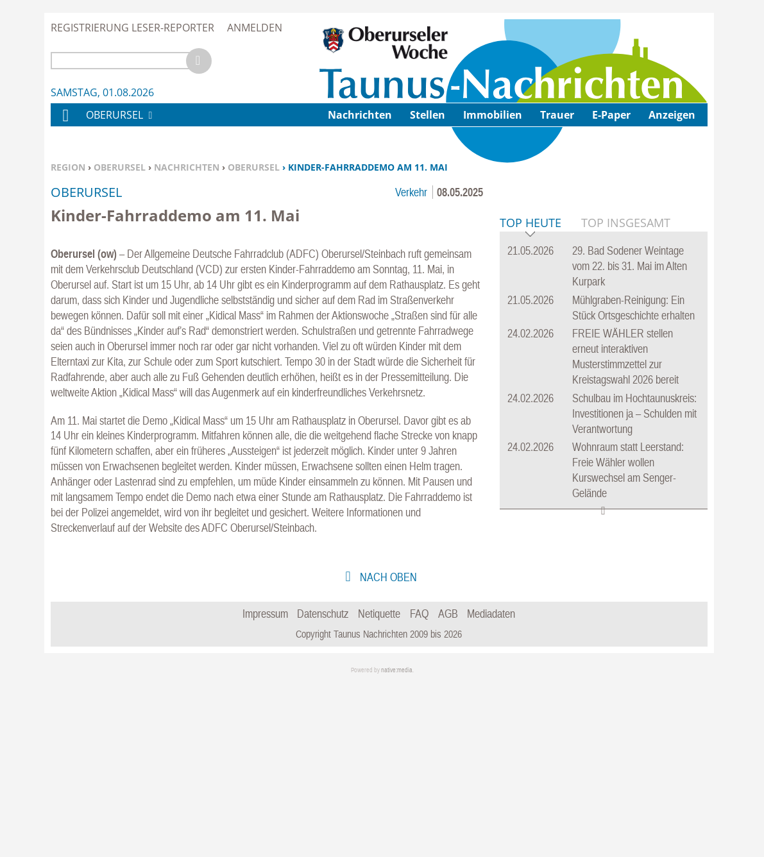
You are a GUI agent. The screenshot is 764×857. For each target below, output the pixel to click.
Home (64, 123)
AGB (448, 786)
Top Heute (530, 420)
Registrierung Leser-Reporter (132, 28)
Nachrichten (186, 167)
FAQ (419, 786)
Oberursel (120, 167)
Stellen (427, 115)
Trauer (557, 115)
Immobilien (492, 115)
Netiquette (379, 786)
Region (68, 167)
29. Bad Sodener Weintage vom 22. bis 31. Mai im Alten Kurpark (629, 462)
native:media (396, 842)
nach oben (387, 749)
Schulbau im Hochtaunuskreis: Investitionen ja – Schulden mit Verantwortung (634, 610)
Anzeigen (672, 115)
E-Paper (611, 115)
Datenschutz (322, 786)
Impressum (265, 786)
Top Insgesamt (625, 419)
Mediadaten (491, 786)
